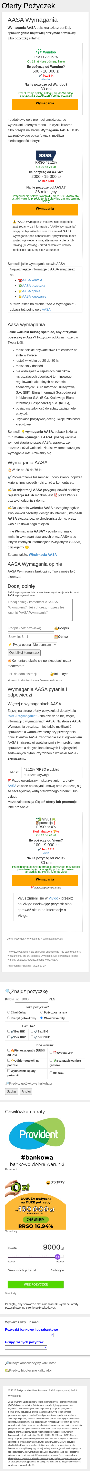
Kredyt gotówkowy (21, 1018)
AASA (46, 309)
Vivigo (53, 898)
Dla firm (57, 1073)
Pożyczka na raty (53, 1012)
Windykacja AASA (43, 554)
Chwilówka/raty (52, 1018)
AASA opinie (31, 291)
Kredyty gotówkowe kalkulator (30, 1083)
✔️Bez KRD (16, 1037)
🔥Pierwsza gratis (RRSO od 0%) (26, 1053)
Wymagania (45, 103)
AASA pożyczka (33, 285)
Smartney (11, 1231)
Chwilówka (16, 1012)
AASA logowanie (34, 296)
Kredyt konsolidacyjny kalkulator (32, 1363)
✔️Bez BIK (16, 1031)
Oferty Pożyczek (28, 6)
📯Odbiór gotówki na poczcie (23, 1063)
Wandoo (46, 79)
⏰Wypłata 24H (61, 1052)
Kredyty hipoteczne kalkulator (30, 1370)
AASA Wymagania (22, 716)
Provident (11, 1169)
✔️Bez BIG (40, 1031)
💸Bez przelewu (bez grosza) (65, 1063)
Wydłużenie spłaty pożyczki (21, 1073)
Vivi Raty (10, 1293)
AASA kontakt (32, 280)
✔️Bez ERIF (40, 1037)
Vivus (46, 853)
